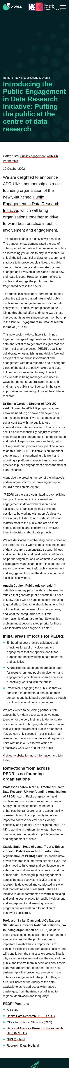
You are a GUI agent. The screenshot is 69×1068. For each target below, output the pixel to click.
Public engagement (32, 156)
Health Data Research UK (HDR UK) (31, 1016)
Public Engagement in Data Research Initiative (31, 204)
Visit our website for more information (27, 755)
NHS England (16, 1039)
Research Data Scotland (23, 1045)
